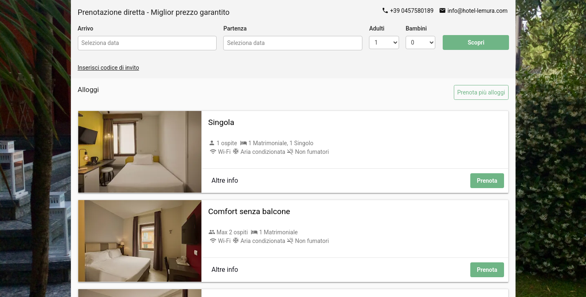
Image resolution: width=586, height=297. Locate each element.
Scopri (476, 42)
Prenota (487, 180)
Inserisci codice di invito (108, 67)
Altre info (225, 180)
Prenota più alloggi (481, 92)
